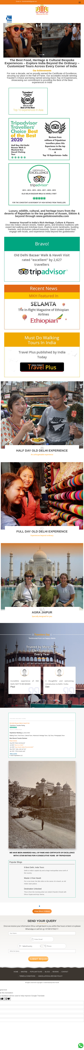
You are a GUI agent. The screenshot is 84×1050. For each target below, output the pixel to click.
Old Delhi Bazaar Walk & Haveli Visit (19, 723)
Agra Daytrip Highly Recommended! (24, 747)
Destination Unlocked (33, 889)
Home (16, 972)
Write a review (13, 753)
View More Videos (42, 911)
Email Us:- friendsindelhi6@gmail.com (26, 1)
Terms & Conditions (27, 976)
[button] (39, 54)
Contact (64, 972)
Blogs (47, 972)
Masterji (24, 972)
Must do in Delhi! (19, 745)
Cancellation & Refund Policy (50, 976)
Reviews (56, 972)
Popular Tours (36, 972)
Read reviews (13, 741)
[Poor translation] (7, 999)
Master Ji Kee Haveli (32, 878)
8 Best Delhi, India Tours (34, 867)
